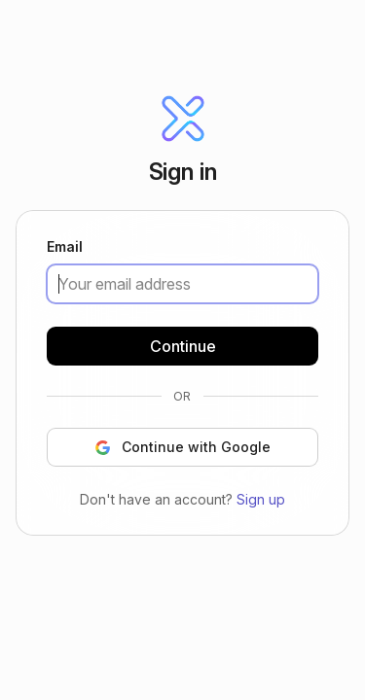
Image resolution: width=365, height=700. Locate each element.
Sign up (261, 498)
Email (65, 248)
